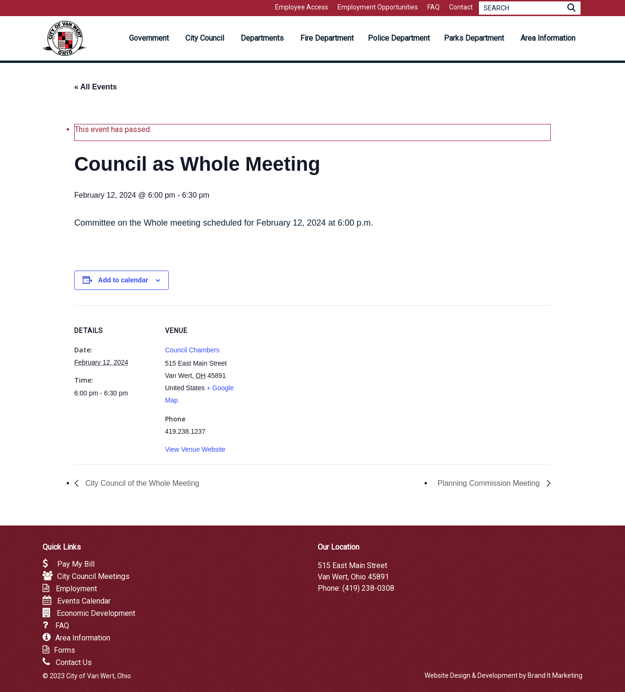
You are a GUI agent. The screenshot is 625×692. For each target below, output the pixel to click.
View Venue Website (195, 449)
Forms (64, 650)
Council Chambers (192, 350)
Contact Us (74, 662)
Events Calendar (84, 600)
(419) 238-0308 (368, 588)
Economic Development (96, 613)
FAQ (62, 625)
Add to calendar (123, 280)
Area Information (82, 637)
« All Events (95, 87)
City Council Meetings (93, 576)
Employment (76, 588)
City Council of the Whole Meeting (141, 483)
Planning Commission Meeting (489, 483)
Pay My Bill (76, 564)
